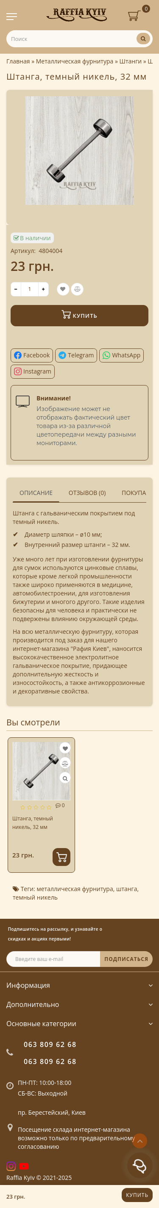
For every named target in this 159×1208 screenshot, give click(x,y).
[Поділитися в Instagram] (33, 372)
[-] (16, 289)
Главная (18, 61)
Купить (137, 1195)
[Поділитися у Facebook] (32, 355)
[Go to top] (139, 1140)
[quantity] (29, 289)
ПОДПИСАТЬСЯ (126, 959)
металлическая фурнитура (74, 889)
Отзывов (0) (87, 493)
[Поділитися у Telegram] (76, 355)
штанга (126, 889)
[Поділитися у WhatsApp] (121, 355)
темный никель (35, 897)
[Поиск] (143, 38)
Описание (36, 493)
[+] (43, 289)
